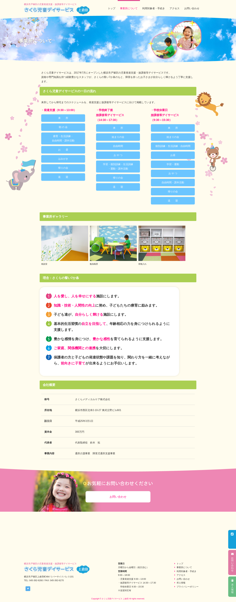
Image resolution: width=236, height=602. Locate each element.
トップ (111, 8)
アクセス (175, 8)
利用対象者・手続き (153, 8)
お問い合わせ (191, 8)
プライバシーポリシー (188, 586)
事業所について (129, 8)
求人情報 (181, 582)
